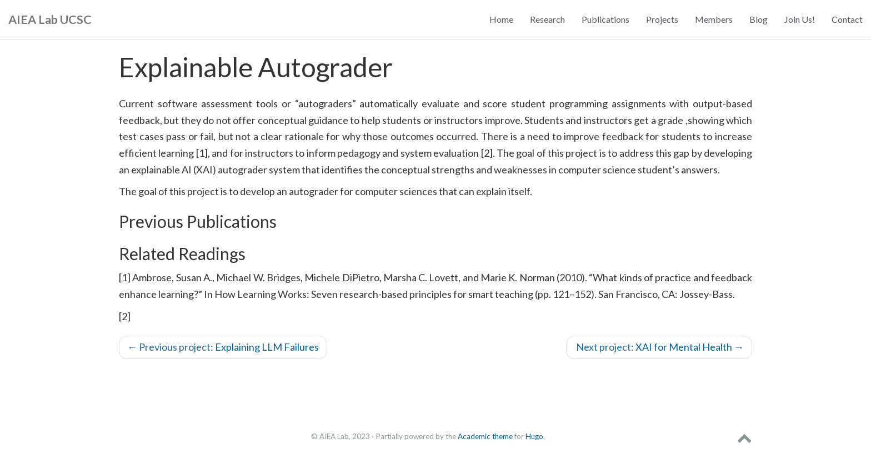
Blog (758, 19)
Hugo (534, 436)
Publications (605, 19)
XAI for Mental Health (659, 347)
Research (547, 19)
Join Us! (799, 19)
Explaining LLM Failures (223, 347)
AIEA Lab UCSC (50, 19)
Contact (847, 19)
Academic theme (485, 436)
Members (714, 19)
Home (501, 19)
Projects (662, 19)
